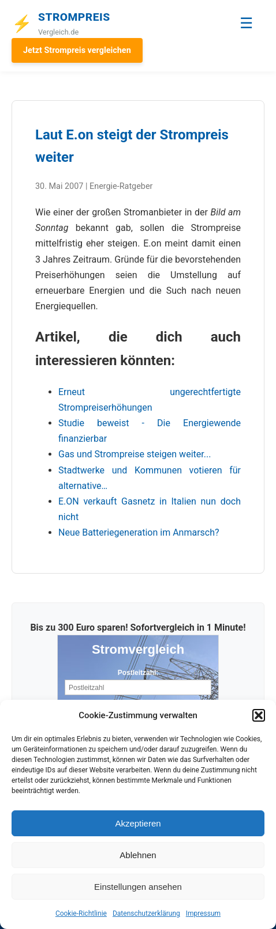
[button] (258, 715)
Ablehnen (138, 855)
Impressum (203, 913)
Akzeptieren (138, 823)
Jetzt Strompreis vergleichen (77, 50)
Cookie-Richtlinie (81, 913)
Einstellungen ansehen (138, 887)
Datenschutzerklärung (146, 913)
